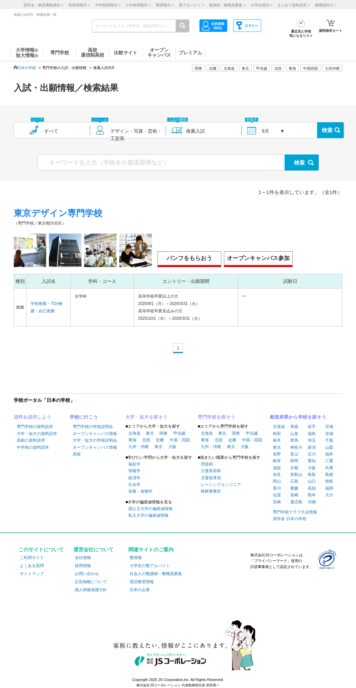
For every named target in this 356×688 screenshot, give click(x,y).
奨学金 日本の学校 (289, 518)
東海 (132, 440)
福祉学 (134, 464)
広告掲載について (91, 581)
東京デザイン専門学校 (58, 213)
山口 (312, 481)
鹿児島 (296, 502)
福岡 (329, 488)
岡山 (277, 481)
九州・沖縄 (138, 446)
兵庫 (329, 467)
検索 (327, 130)
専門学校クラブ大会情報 (295, 512)
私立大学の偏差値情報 (148, 515)
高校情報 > (79, 5)
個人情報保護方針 (91, 589)
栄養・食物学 (140, 491)
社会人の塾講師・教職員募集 (156, 573)
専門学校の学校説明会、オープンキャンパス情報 (95, 430)
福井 (329, 454)
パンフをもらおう (189, 258)
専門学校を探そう (216, 417)
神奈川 (296, 447)
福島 (312, 433)
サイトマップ (32, 573)
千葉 (329, 440)
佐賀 (277, 495)
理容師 (207, 464)
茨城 (329, 433)
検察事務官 (211, 491)
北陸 (146, 440)
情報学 (134, 470)
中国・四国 (180, 440)
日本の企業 (140, 589)
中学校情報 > (107, 5)
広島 (294, 481)
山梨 (329, 447)
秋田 (277, 433)
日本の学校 (26, 68)
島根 (329, 474)
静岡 (294, 460)
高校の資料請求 (31, 440)
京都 (294, 467)
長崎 (294, 495)
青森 (294, 426)
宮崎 (277, 502)
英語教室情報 (142, 581)
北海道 (229, 68)
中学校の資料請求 (33, 447)
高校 (77, 454)
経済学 (134, 478)
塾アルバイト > (191, 5)
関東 (164, 433)
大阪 (172, 446)
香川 (277, 488)
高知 (312, 488)
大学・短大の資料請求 (37, 433)
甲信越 (179, 433)
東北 (150, 433)
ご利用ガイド (32, 557)
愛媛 (294, 488)
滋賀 (277, 467)
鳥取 (312, 474)
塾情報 (136, 557)
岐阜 (277, 460)
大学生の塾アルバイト (150, 565)
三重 (329, 460)
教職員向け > (326, 5)
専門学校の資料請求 (35, 426)
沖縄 (312, 502)
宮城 (329, 426)
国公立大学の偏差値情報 (150, 508)
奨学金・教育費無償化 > (43, 5)
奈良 (277, 474)
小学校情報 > (138, 5)
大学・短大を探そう (146, 417)
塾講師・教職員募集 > (227, 5)
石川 (312, 454)
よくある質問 (32, 565)
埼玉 (312, 440)
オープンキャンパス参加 (258, 258)
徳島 (329, 481)
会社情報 (83, 557)
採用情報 (83, 565)
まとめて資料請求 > (293, 5)
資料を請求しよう (32, 417)
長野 (277, 454)
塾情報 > (165, 5)
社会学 (134, 484)
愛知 (312, 460)
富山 (294, 454)
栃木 (277, 440)
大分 (329, 495)
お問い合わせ (87, 573)
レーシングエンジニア (221, 484)
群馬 (294, 440)
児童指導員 (211, 478)
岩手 (312, 426)
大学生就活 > (261, 5)
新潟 (312, 447)
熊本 (312, 495)
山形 (294, 433)
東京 (159, 446)
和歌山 (296, 474)
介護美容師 (211, 470)
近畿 (160, 440)
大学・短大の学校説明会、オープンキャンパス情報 (97, 443)
